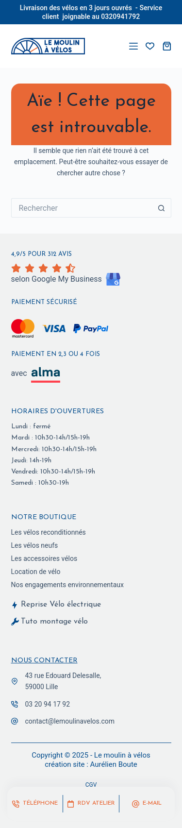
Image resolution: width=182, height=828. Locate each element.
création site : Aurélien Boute (91, 764)
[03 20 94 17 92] (14, 704)
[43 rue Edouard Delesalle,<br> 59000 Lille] (14, 681)
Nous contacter (44, 660)
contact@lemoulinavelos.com (70, 721)
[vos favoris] (150, 46)
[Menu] (133, 46)
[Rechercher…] (81, 208)
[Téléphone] (35, 803)
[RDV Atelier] (90, 803)
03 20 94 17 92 (47, 704)
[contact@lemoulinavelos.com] (14, 721)
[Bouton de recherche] (161, 208)
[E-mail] (147, 803)
